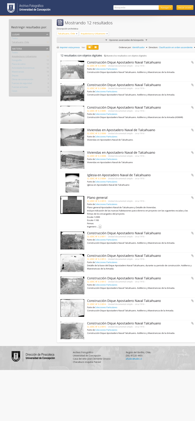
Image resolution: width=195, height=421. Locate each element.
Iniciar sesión (185, 7)
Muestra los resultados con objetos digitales (125, 55)
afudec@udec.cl (134, 358)
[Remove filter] (76, 33)
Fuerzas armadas (20, 87)
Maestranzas (18, 72)
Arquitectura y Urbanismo (24, 56)
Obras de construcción (22, 79)
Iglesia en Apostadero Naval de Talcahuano (119, 175)
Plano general (97, 197)
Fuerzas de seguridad (22, 83)
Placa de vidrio (19, 64)
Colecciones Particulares (106, 69)
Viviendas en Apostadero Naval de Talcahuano (121, 130)
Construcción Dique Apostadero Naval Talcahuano (124, 62)
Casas (14, 91)
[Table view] (95, 47)
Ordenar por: (125, 47)
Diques (15, 76)
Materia (17, 48)
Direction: (153, 47)
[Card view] (89, 47)
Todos (15, 38)
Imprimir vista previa (68, 47)
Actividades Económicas (23, 68)
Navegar (165, 7)
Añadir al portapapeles (192, 62)
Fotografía (17, 60)
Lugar (16, 34)
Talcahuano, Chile (20, 42)
